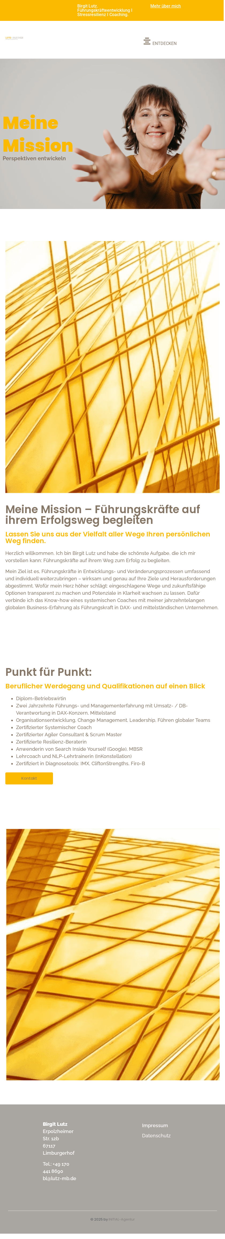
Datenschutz (156, 1135)
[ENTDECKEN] (159, 42)
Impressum (155, 1125)
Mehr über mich (165, 6)
